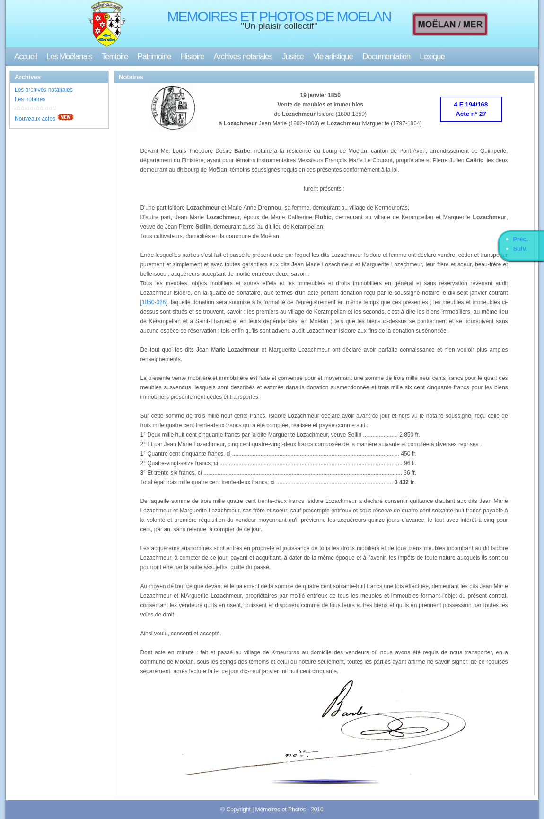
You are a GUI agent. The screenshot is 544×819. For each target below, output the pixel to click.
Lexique (432, 56)
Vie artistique (333, 56)
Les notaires (30, 99)
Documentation (386, 56)
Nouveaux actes (35, 118)
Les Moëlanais (69, 56)
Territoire (114, 56)
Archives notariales (242, 56)
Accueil (25, 56)
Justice (293, 56)
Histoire (192, 56)
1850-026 (154, 302)
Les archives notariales (44, 90)
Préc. (520, 239)
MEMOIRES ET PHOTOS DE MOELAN (279, 16)
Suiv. (520, 248)
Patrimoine (154, 56)
